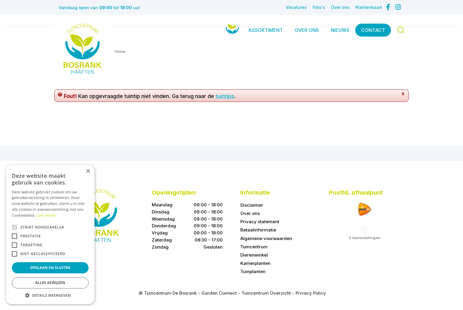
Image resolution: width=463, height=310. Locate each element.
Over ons (250, 213)
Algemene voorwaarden (266, 238)
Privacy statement (259, 221)
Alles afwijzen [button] (50, 282)
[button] (50, 295)
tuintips (225, 96)
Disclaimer (251, 205)
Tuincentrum (254, 246)
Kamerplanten (255, 263)
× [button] (88, 171)
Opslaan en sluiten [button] (50, 267)
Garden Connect (219, 293)
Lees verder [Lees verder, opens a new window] (46, 215)
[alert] (50, 234)
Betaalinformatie (258, 230)
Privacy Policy (311, 293)
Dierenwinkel (254, 255)
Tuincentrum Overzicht (266, 293)
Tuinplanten (252, 271)
